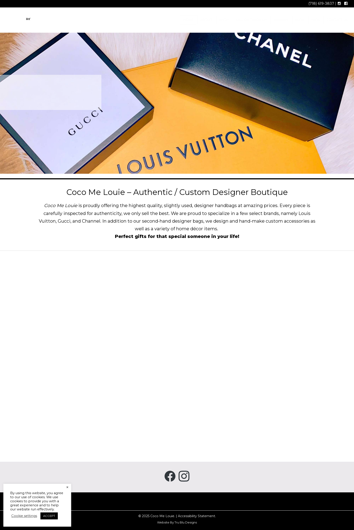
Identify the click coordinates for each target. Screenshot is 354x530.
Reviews (281, 19)
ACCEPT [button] (49, 516)
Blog (299, 19)
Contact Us (337, 19)
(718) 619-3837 (321, 3)
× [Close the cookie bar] (67, 487)
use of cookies (33, 497)
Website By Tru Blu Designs (177, 522)
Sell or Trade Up (251, 19)
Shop (224, 19)
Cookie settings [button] (24, 516)
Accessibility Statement (196, 516)
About (206, 19)
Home (188, 19)
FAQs (315, 19)
